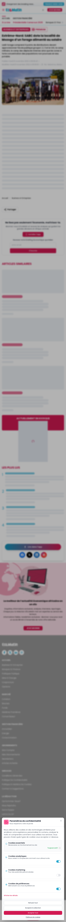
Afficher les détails (11, 895)
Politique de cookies (33, 917)
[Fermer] (61, 821)
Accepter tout (33, 913)
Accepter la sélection (33, 908)
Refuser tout (33, 903)
